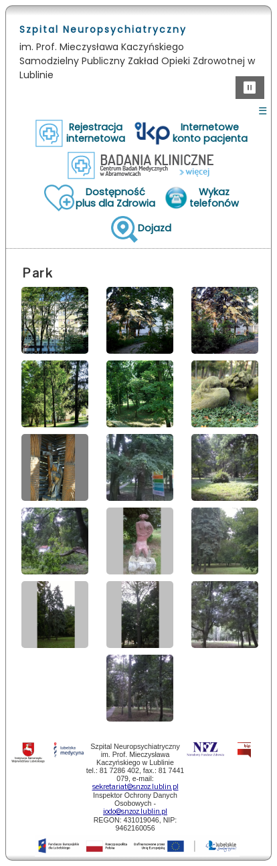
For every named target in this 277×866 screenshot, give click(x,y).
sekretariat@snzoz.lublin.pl (135, 786)
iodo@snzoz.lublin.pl (135, 811)
